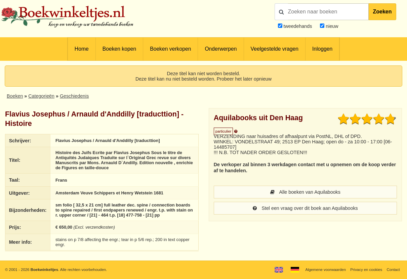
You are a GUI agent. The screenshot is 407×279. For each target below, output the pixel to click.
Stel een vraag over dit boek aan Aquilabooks (305, 208)
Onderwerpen (221, 49)
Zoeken (382, 11)
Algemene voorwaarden (326, 270)
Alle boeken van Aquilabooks (305, 192)
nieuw (331, 26)
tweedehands (297, 26)
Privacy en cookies (366, 270)
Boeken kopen (119, 49)
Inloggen (322, 49)
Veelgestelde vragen (274, 49)
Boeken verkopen (170, 49)
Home (82, 49)
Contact (393, 270)
